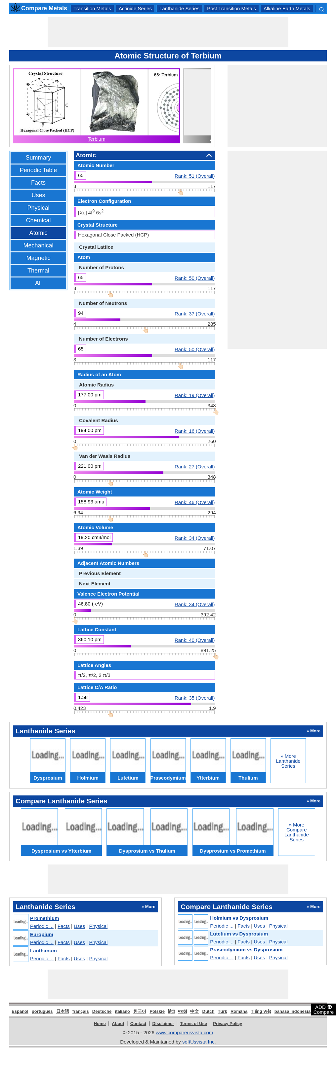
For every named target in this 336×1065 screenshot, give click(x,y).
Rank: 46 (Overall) (195, 502)
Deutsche (102, 1011)
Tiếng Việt (261, 1011)
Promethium (44, 918)
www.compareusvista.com (184, 1032)
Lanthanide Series (179, 8)
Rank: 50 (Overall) (195, 277)
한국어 (139, 1011)
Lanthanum (43, 950)
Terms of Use (193, 1023)
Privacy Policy (227, 1023)
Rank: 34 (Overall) (195, 537)
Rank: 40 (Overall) (195, 640)
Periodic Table (38, 170)
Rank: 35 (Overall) (195, 697)
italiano (122, 1011)
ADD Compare (324, 1009)
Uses (38, 195)
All (38, 283)
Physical (38, 207)
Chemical (38, 220)
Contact (138, 1023)
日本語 (62, 1011)
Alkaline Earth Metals (287, 8)
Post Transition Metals (231, 8)
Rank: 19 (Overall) (195, 395)
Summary (38, 157)
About (118, 1023)
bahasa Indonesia (292, 1011)
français (80, 1011)
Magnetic (38, 258)
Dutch (208, 1011)
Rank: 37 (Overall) (195, 313)
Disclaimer (163, 1023)
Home (100, 1023)
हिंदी (171, 1011)
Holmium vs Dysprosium (239, 918)
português (42, 1011)
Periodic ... (42, 926)
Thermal (38, 270)
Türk (222, 1011)
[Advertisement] (168, 32)
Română (239, 1011)
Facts (38, 182)
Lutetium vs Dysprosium (239, 933)
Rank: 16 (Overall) (195, 430)
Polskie (157, 1011)
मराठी (182, 1011)
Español (20, 1011)
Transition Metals (92, 8)
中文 (194, 1011)
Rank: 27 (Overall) (195, 466)
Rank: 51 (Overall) (195, 175)
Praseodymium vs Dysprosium (246, 949)
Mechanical (38, 245)
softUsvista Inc (198, 1042)
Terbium (96, 139)
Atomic (38, 233)
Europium (41, 934)
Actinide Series (135, 8)
